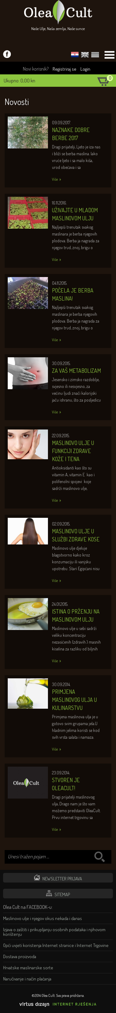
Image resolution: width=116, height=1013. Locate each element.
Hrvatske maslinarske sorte (28, 968)
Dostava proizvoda (19, 956)
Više (55, 179)
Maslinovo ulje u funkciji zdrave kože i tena (73, 450)
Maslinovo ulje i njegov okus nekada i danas (42, 918)
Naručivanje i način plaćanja (27, 979)
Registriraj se (64, 69)
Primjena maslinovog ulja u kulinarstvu (74, 699)
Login (85, 69)
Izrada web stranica (111, 1008)
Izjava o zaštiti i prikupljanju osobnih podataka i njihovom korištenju (54, 932)
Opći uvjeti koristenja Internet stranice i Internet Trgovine (56, 945)
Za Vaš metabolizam (76, 370)
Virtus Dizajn (58, 1004)
